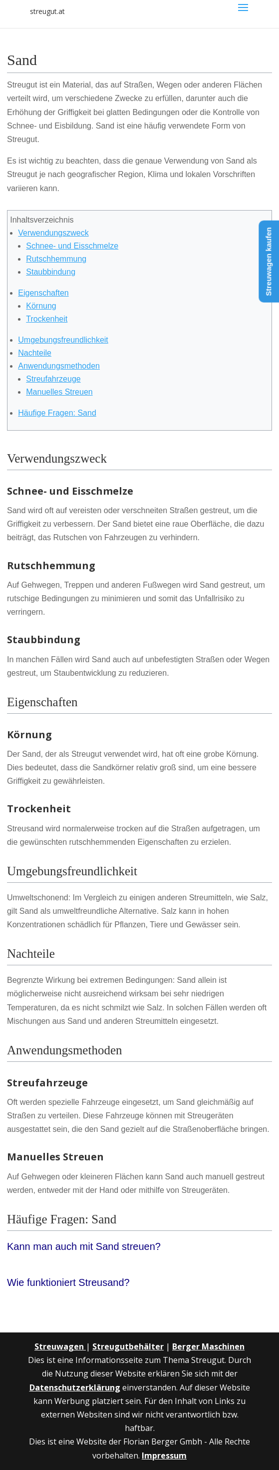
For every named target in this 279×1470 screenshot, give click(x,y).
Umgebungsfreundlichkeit (63, 340)
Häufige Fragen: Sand (57, 413)
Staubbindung (50, 272)
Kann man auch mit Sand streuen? (84, 1246)
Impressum (164, 1455)
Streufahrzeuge (53, 379)
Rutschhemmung (56, 259)
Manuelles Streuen (59, 392)
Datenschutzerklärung (74, 1387)
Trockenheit (46, 319)
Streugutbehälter (128, 1346)
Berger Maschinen (208, 1346)
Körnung (41, 306)
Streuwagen (60, 1346)
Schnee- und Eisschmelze (72, 246)
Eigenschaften (43, 293)
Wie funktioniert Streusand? (68, 1282)
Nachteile (34, 353)
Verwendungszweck (53, 233)
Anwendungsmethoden (59, 366)
